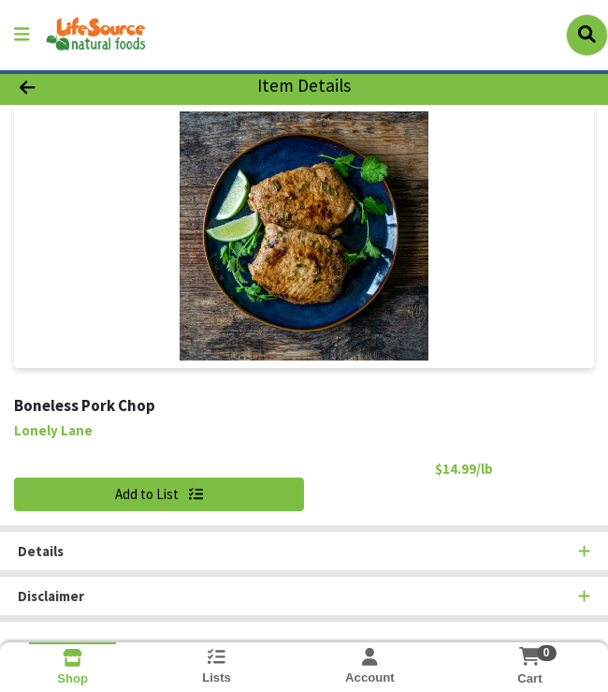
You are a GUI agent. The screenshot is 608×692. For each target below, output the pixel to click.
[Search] (587, 35)
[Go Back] (86, 86)
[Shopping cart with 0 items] (530, 656)
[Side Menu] (21, 35)
